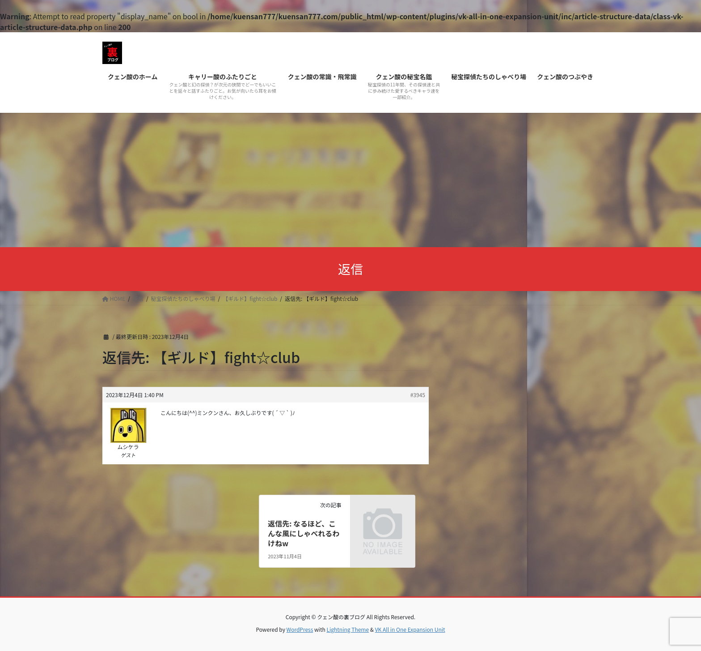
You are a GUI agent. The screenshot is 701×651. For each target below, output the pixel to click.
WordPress (300, 629)
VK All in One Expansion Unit (410, 629)
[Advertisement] (350, 180)
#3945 (417, 394)
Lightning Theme (347, 629)
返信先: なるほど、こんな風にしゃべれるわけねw (303, 533)
